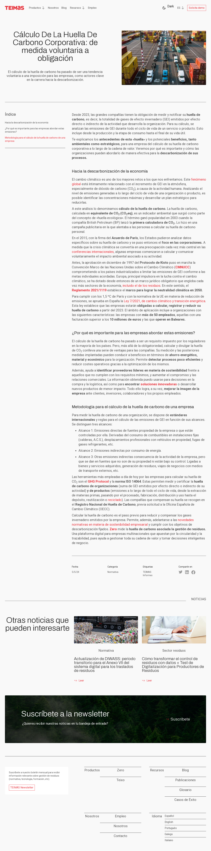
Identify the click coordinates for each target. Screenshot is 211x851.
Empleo (92, 7)
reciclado (115, 500)
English (169, 822)
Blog (64, 7)
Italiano (169, 840)
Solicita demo (197, 7)
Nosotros (53, 7)
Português (171, 828)
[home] (14, 8)
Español (169, 815)
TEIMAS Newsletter (21, 787)
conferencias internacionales (93, 252)
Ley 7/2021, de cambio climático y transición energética (164, 301)
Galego (169, 834)
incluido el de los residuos (141, 286)
